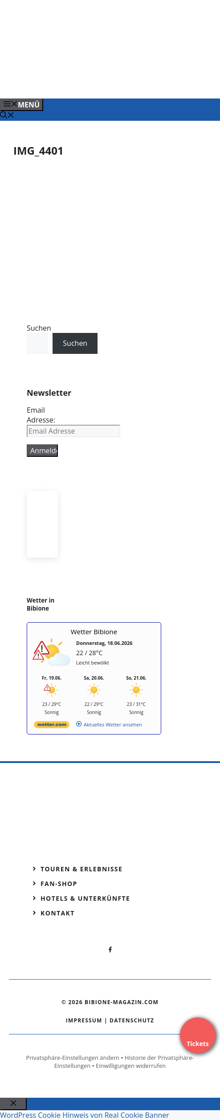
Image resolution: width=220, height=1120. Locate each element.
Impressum (84, 1020)
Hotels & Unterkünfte (85, 898)
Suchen (39, 328)
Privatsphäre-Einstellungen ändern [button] (72, 1058)
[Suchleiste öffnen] (7, 116)
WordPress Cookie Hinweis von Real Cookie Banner (84, 1115)
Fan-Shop (59, 883)
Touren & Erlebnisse (81, 869)
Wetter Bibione (94, 631)
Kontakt (58, 913)
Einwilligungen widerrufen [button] (131, 1066)
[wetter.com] (51, 726)
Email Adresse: (41, 415)
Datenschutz (132, 1020)
